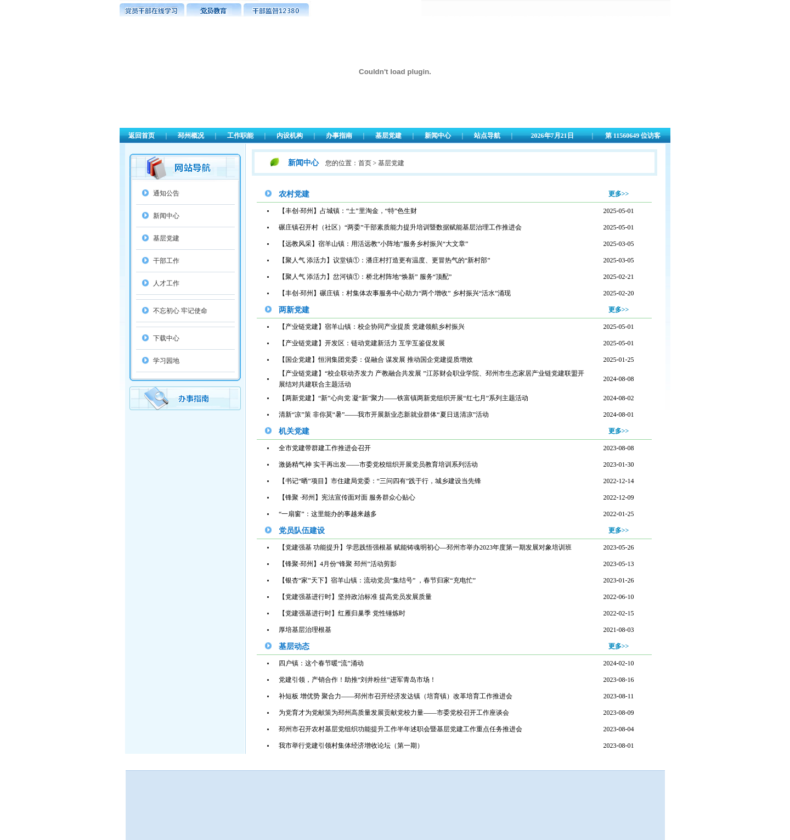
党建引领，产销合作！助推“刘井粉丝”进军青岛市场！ (357, 680)
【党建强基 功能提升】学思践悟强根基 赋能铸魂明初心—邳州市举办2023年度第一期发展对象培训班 (425, 547)
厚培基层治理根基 (305, 630)
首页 (364, 163)
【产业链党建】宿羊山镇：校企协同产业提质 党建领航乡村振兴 (372, 327)
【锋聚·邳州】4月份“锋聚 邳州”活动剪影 (338, 564)
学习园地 (166, 361)
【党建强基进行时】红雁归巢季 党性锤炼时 (342, 613)
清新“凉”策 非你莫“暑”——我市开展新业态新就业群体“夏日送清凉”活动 (384, 414)
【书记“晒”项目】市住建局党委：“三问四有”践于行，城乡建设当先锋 (380, 481)
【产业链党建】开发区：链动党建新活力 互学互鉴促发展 (362, 343)
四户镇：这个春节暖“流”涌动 (321, 663)
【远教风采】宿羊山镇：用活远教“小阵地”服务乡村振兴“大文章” (373, 244)
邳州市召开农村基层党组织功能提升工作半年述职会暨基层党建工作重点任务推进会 (400, 729)
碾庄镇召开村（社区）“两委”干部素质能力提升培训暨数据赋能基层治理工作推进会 (400, 227)
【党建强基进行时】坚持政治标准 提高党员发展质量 (355, 597)
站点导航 (487, 135)
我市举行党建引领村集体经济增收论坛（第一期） (351, 745)
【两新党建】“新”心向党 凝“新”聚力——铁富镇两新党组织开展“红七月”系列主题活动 (403, 398)
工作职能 (240, 135)
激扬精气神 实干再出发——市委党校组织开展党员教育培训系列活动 (378, 464)
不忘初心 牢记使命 (180, 311)
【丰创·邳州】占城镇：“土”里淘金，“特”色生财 (348, 211)
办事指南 (339, 135)
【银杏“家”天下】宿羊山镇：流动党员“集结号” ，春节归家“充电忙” (377, 580)
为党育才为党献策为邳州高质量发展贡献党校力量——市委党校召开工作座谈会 (394, 712)
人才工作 (166, 283)
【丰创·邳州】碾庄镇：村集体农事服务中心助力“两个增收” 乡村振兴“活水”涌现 (395, 293)
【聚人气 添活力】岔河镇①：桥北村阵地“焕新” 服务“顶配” (365, 277)
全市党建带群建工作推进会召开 (325, 448)
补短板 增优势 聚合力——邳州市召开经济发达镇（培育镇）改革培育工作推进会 (395, 696)
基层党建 (388, 135)
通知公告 (166, 193)
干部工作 (166, 261)
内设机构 (289, 135)
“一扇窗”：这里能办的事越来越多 (328, 514)
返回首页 (141, 135)
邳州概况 (191, 135)
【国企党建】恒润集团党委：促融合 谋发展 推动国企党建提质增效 (376, 359)
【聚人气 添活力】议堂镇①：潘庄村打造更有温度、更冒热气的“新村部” (384, 260)
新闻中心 (438, 135)
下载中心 (166, 338)
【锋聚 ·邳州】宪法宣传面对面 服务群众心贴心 (347, 497)
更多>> (618, 194)
